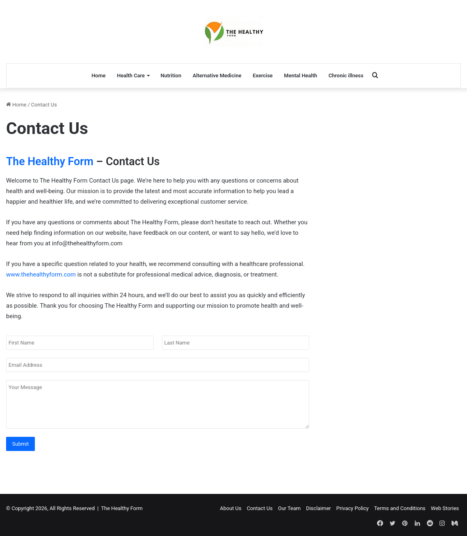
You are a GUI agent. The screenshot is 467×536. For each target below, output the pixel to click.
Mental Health (300, 75)
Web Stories (445, 508)
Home (99, 75)
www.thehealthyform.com (41, 274)
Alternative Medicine (217, 75)
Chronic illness (345, 75)
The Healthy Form (49, 161)
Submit (20, 444)
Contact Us (260, 508)
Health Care (130, 75)
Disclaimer (318, 508)
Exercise (262, 75)
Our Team (289, 508)
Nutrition (171, 75)
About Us (230, 508)
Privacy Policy (352, 508)
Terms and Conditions (400, 508)
